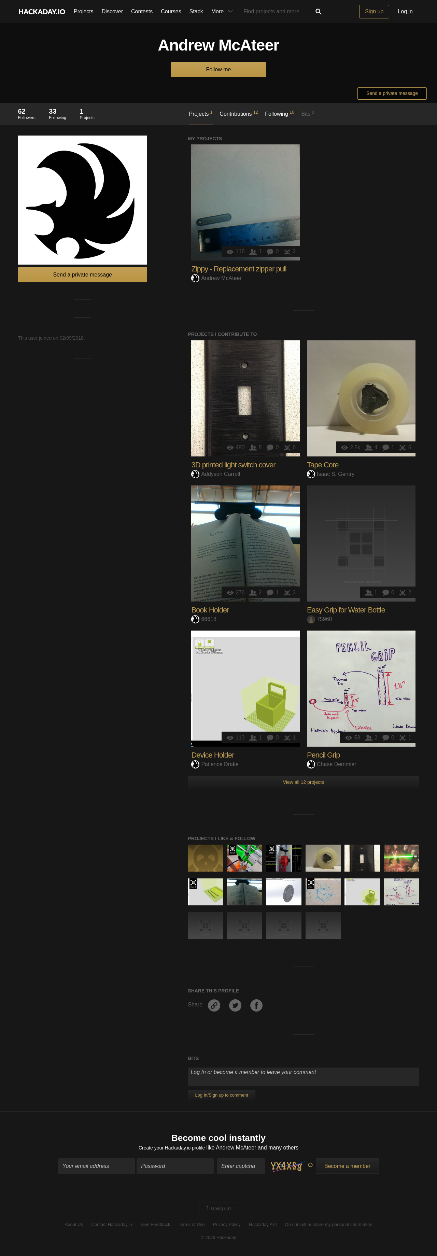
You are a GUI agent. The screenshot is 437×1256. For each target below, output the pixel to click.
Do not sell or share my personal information (328, 1226)
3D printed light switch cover (233, 465)
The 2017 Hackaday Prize (310, 883)
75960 (319, 619)
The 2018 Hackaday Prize (193, 883)
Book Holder (210, 610)
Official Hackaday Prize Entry (232, 850)
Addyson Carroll (215, 474)
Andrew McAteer (216, 278)
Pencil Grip (323, 755)
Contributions (239, 113)
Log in (405, 11)
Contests (142, 11)
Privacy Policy (227, 1226)
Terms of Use (192, 1226)
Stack (196, 11)
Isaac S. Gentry (330, 474)
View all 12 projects (303, 782)
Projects (84, 11)
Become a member (347, 1167)
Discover (112, 11)
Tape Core (323, 465)
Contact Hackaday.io (111, 1226)
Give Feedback (155, 1226)
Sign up (374, 11)
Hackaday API (263, 1226)
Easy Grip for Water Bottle (346, 610)
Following (279, 113)
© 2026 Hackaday (218, 1239)
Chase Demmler (331, 764)
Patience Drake (214, 764)
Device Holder (212, 755)
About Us (74, 1226)
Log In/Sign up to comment (221, 1095)
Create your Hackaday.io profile (172, 1149)
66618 (203, 619)
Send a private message (392, 93)
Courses (171, 11)
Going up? (218, 1210)
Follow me (218, 69)
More (223, 12)
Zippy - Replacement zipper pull (238, 269)
